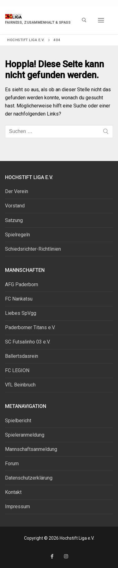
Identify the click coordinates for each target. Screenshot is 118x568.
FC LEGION (17, 370)
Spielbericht (18, 421)
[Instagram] (66, 556)
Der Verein (16, 191)
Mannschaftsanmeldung (31, 449)
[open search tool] (84, 20)
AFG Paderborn (21, 284)
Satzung (14, 220)
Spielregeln (17, 235)
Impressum (17, 506)
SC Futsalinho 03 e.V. (27, 342)
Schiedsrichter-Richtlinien (33, 249)
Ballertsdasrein (21, 356)
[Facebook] (52, 556)
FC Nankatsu (18, 299)
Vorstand (15, 206)
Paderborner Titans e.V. (30, 327)
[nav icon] (101, 20)
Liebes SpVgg (20, 313)
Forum (12, 463)
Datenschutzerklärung (28, 478)
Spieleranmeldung (24, 435)
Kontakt (13, 492)
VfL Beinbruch (20, 385)
